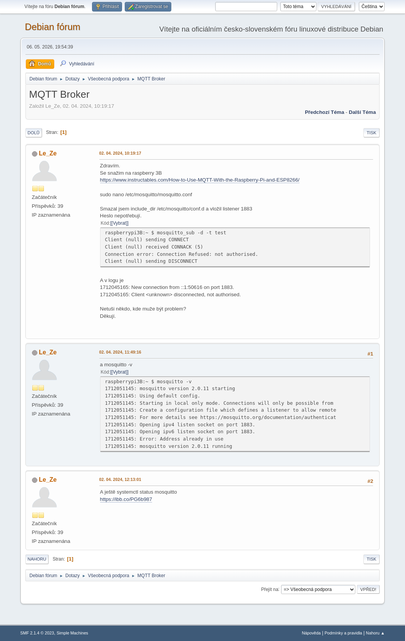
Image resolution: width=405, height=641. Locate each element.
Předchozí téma (324, 112)
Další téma (362, 112)
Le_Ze (48, 153)
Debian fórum (52, 27)
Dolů (34, 132)
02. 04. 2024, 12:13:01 (120, 479)
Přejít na (269, 589)
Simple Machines (72, 633)
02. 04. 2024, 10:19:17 (120, 153)
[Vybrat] (119, 223)
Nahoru (37, 559)
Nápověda (311, 633)
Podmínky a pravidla (343, 633)
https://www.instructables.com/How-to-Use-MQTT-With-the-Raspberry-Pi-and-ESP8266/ (200, 180)
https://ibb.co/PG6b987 (126, 499)
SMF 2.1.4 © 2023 (37, 633)
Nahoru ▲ (375, 633)
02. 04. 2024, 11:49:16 (120, 352)
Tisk (372, 132)
